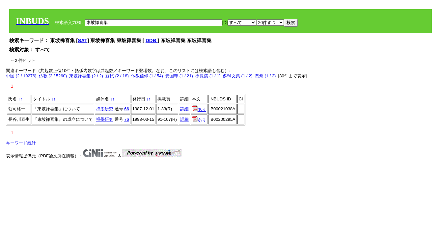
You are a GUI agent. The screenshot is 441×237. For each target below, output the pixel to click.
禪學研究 (104, 108)
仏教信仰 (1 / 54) (147, 75)
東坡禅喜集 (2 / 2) (86, 75)
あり (199, 109)
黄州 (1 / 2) (265, 75)
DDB (152, 40)
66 (126, 108)
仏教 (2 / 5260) (53, 75)
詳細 (184, 108)
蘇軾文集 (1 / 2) (238, 75)
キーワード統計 (21, 143)
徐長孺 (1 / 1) (208, 75)
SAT (82, 40)
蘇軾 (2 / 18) (117, 75)
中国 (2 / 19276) (21, 75)
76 (126, 119)
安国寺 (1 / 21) (179, 75)
